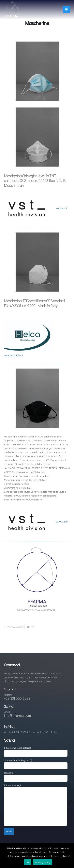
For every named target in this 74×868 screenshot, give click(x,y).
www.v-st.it (62, 207)
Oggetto (35, 775)
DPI (32, 626)
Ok (27, 862)
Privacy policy (42, 862)
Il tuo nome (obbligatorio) (35, 750)
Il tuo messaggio (35, 795)
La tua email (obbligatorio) (35, 763)
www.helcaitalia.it (13, 355)
